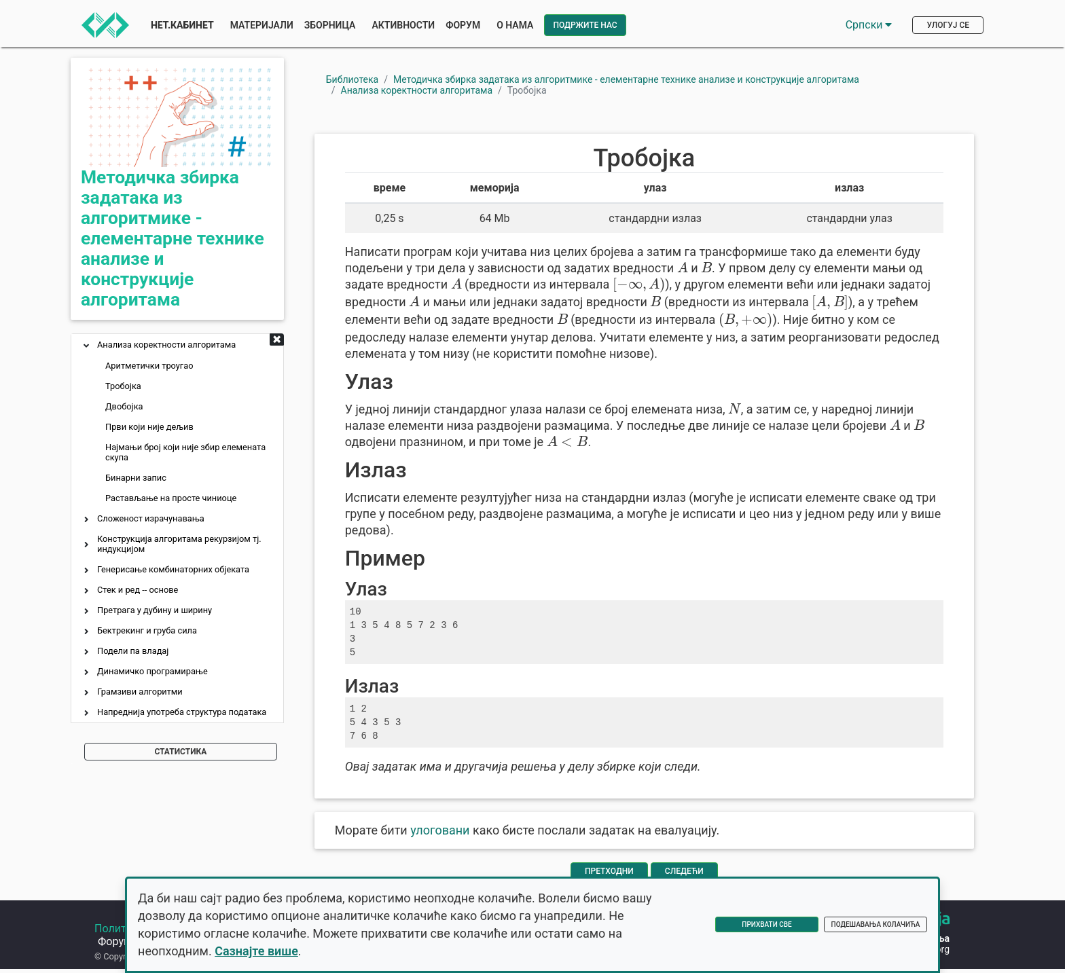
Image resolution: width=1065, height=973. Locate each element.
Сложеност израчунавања (150, 518)
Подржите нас (585, 25)
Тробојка (123, 386)
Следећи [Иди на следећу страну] (684, 871)
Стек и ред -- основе (137, 590)
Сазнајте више (256, 951)
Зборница (330, 25)
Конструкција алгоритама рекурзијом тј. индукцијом (179, 544)
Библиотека (352, 79)
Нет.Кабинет (182, 25)
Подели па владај (132, 651)
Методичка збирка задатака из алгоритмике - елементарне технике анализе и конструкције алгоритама (172, 238)
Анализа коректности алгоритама (166, 344)
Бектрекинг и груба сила (147, 630)
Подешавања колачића (875, 924)
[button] (86, 346)
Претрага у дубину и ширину (154, 610)
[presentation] (682, 267)
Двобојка (124, 406)
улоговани (439, 830)
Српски (869, 24)
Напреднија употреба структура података (181, 712)
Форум (463, 25)
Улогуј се (947, 25)
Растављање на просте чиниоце (170, 498)
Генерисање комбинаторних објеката (173, 569)
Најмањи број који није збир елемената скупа (185, 452)
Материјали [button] (261, 25)
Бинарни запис (135, 478)
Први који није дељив (149, 427)
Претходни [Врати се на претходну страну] (609, 871)
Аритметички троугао (149, 366)
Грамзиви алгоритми (140, 691)
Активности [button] (403, 25)
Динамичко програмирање (152, 671)
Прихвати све (766, 924)
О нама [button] (515, 25)
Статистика (180, 751)
